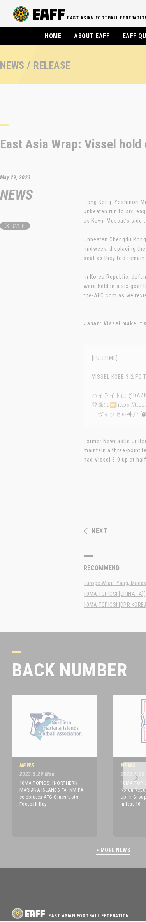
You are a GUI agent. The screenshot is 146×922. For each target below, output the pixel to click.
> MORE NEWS (113, 850)
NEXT (95, 531)
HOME (53, 36)
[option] (48, 766)
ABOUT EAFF (91, 36)
